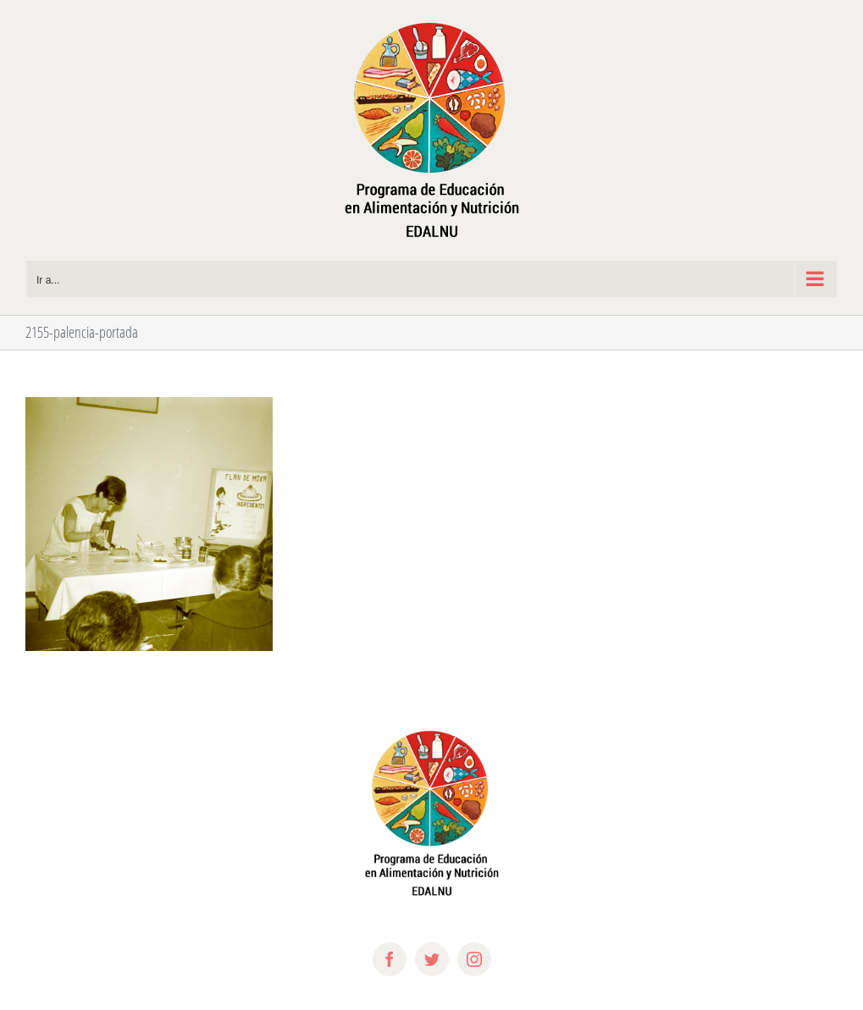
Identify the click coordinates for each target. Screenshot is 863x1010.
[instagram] (474, 959)
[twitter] (432, 959)
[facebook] (390, 959)
